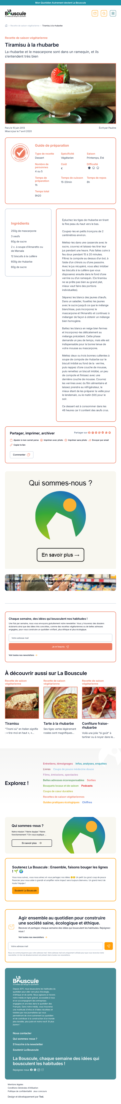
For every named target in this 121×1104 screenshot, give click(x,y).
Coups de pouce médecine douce (73, 769)
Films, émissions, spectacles (60, 774)
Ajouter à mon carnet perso (26, 440)
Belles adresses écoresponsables (63, 780)
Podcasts (87, 785)
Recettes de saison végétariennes (63, 796)
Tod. (41, 1096)
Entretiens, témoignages (58, 763)
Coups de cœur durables (58, 791)
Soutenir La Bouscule (26, 890)
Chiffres (87, 802)
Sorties (91, 780)
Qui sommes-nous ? (25, 1038)
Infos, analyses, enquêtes (91, 763)
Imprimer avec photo (53, 440)
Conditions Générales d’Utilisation (23, 1088)
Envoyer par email (100, 440)
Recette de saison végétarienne (24, 25)
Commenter (19, 454)
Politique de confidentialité (20, 1091)
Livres (47, 769)
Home (6, 25)
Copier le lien (19, 445)
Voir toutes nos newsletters (21, 655)
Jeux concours (40, 1091)
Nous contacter (22, 1033)
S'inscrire (95, 13)
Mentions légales (15, 1084)
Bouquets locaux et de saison (61, 785)
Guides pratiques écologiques (61, 802)
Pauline (112, 127)
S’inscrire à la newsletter (28, 1044)
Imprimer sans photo (77, 440)
